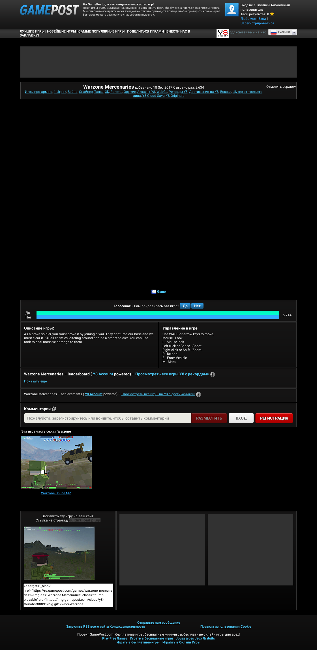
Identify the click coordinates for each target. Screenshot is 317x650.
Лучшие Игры (32, 31)
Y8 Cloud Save (153, 96)
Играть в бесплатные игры (151, 638)
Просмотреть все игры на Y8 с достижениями (158, 394)
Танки (99, 92)
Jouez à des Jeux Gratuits (195, 638)
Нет (197, 306)
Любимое (248, 19)
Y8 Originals (175, 96)
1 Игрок (60, 92)
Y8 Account (103, 374)
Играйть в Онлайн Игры (181, 642)
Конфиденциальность (127, 626)
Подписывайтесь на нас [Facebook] (246, 32)
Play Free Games (114, 638)
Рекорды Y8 (178, 92)
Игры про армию (38, 92)
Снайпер (86, 92)
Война (73, 92)
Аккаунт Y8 (146, 92)
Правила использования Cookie (225, 626)
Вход (262, 19)
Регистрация (274, 418)
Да (185, 306)
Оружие (130, 92)
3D (107, 92)
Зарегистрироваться (257, 23)
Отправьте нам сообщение (158, 623)
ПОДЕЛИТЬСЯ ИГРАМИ (145, 31)
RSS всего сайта (96, 626)
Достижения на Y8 (204, 92)
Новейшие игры (61, 31)
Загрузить (74, 626)
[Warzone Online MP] (56, 463)
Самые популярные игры (101, 31)
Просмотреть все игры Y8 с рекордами (172, 374)
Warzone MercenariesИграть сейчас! (59, 553)
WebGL (162, 92)
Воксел (225, 92)
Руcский (280, 32)
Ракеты (116, 92)
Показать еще (35, 381)
